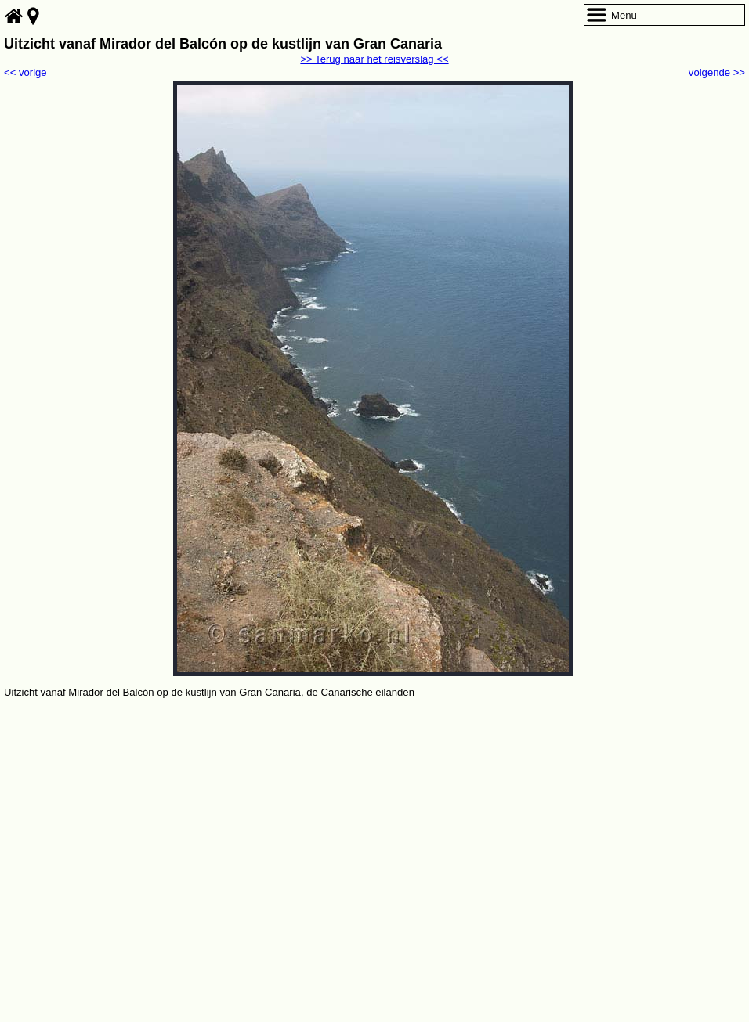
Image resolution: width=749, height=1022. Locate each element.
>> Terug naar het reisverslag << (374, 59)
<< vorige (25, 72)
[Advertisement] (374, 818)
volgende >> (717, 72)
